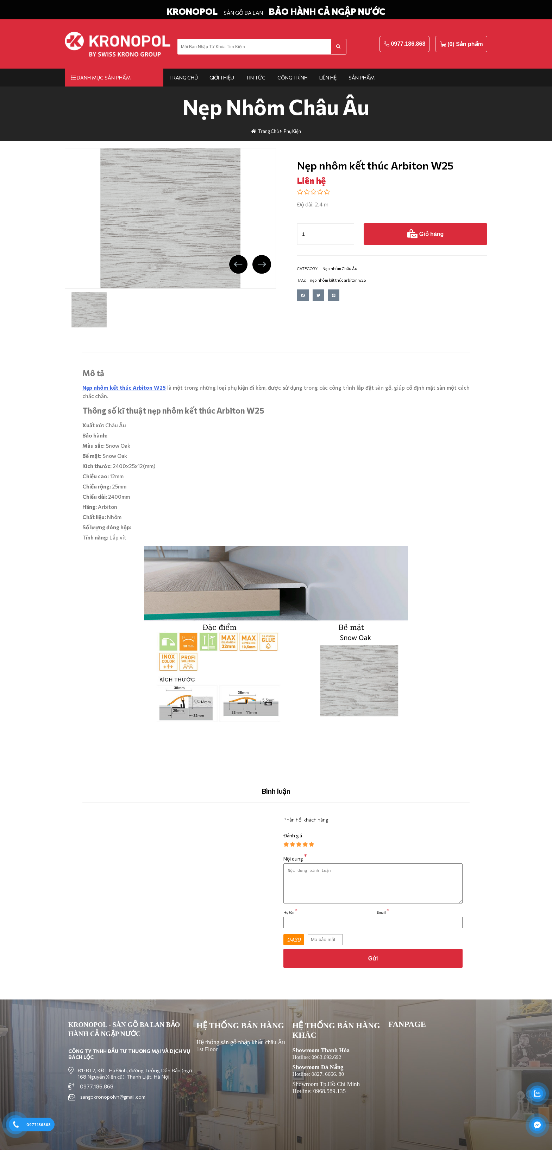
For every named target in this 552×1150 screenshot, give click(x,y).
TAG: (301, 280)
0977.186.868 (408, 44)
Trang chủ (183, 78)
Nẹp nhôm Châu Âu (276, 106)
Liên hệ (328, 78)
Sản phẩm (362, 78)
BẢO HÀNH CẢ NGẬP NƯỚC (327, 11)
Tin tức (255, 78)
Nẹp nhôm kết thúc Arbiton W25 (124, 387)
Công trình (292, 78)
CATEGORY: (308, 268)
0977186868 (38, 1124)
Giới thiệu (221, 78)
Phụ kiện (292, 131)
